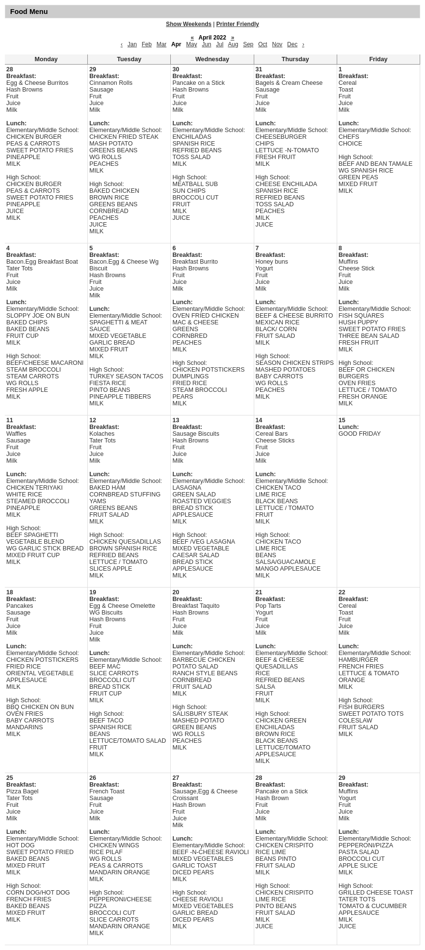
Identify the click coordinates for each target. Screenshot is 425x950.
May (191, 44)
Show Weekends (188, 24)
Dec (292, 44)
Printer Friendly (237, 24)
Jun (206, 44)
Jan (132, 44)
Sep (248, 44)
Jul (219, 44)
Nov (277, 44)
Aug (233, 44)
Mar (161, 44)
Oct (262, 44)
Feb (147, 44)
